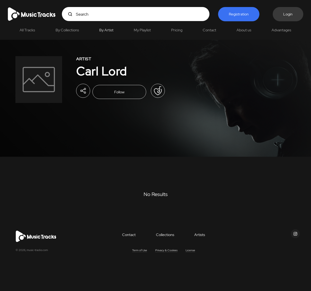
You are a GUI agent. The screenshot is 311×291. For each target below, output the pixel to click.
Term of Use (139, 250)
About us (244, 30)
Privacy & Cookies (166, 250)
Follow (119, 92)
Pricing (176, 30)
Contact (209, 30)
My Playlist (142, 30)
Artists (199, 234)
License (190, 250)
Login (288, 14)
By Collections (67, 30)
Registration (239, 14)
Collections (165, 234)
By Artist (106, 30)
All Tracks (27, 30)
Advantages (281, 30)
